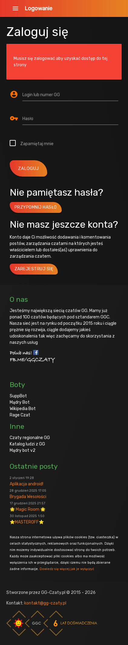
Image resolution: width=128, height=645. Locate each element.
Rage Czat (20, 415)
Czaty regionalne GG (30, 437)
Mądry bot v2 (22, 450)
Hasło (27, 118)
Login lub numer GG (41, 94)
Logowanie (38, 8)
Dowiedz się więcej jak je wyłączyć (67, 569)
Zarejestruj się (34, 269)
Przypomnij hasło (36, 207)
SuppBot (18, 396)
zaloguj (28, 168)
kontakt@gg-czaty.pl (45, 603)
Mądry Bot (20, 402)
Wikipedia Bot (23, 408)
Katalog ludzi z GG (27, 444)
